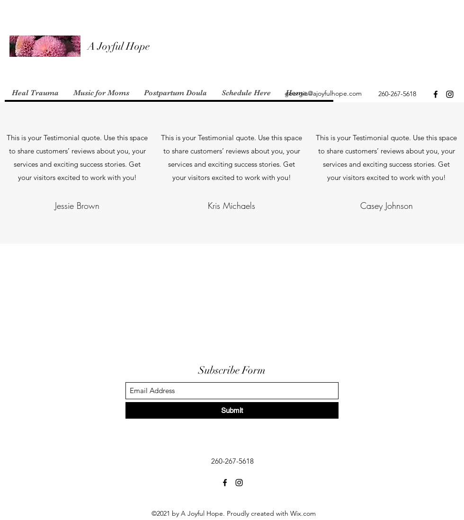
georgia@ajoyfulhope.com (323, 93)
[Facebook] (435, 94)
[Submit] (232, 410)
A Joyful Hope (119, 46)
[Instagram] (450, 94)
